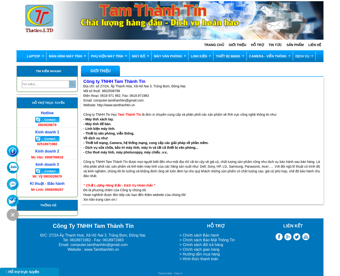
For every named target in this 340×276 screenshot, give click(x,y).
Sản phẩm (295, 45)
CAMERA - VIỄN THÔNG (268, 56)
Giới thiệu (237, 45)
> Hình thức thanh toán (199, 259)
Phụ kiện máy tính (107, 56)
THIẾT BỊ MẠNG (228, 56)
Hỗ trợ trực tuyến (22, 272)
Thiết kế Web (165, 273)
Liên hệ (314, 45)
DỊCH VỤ (302, 56)
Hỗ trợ (257, 45)
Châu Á (178, 273)
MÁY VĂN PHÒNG (168, 56)
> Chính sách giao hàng (199, 249)
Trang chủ (214, 45)
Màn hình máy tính (65, 56)
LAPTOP (33, 56)
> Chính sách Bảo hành (199, 235)
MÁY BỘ (138, 56)
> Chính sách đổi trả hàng (201, 245)
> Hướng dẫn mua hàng (199, 254)
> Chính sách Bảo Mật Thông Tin (207, 240)
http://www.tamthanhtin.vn (116, 105)
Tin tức (275, 45)
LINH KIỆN (199, 56)
